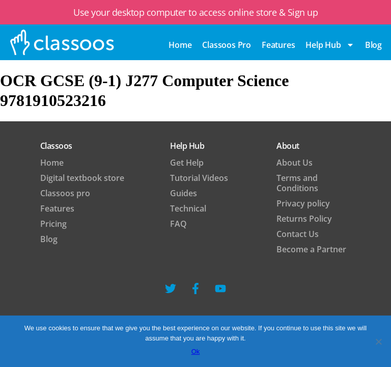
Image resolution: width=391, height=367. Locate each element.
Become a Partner (311, 249)
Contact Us (297, 234)
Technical (188, 208)
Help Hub (329, 45)
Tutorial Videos (199, 178)
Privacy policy (303, 203)
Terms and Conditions (297, 183)
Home (180, 44)
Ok (195, 351)
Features (278, 44)
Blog (49, 239)
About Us (294, 162)
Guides (183, 193)
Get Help (187, 162)
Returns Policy (304, 218)
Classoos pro (226, 44)
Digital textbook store (82, 178)
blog (373, 44)
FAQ (178, 223)
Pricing (53, 223)
